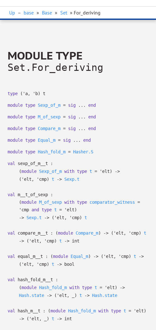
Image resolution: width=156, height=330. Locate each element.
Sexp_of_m (49, 105)
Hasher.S (83, 151)
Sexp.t (71, 179)
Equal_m (46, 140)
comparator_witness (112, 202)
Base (47, 12)
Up (12, 12)
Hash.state (31, 295)
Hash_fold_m (52, 151)
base (29, 12)
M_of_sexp (49, 116)
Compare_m (49, 128)
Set (63, 12)
